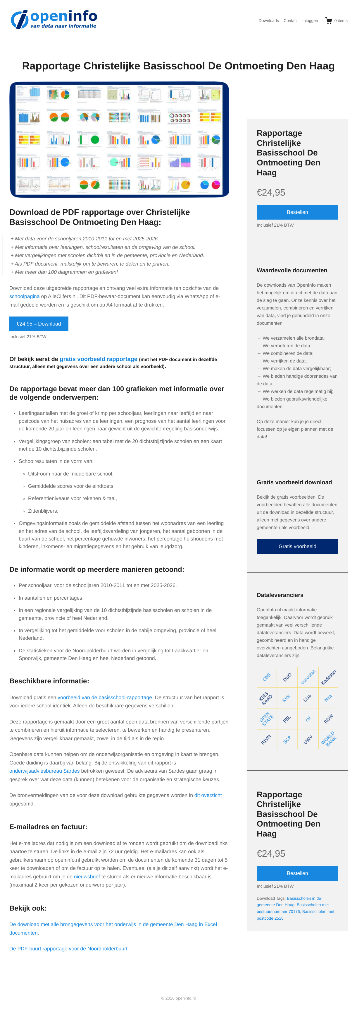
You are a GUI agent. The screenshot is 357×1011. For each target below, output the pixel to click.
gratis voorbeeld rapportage (98, 359)
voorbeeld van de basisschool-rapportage (105, 697)
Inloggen (310, 20)
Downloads (269, 20)
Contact (291, 20)
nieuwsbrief (87, 877)
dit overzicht (208, 795)
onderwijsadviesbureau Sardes (44, 771)
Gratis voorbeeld (297, 546)
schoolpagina (24, 296)
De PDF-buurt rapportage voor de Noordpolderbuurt (68, 949)
